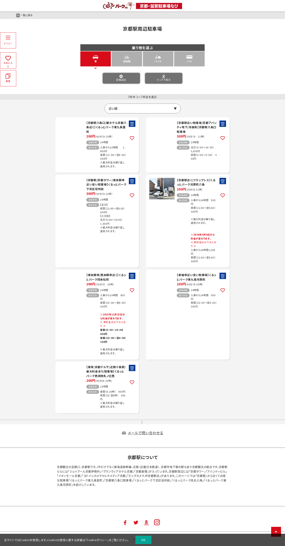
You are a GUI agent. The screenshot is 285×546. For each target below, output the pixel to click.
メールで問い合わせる (145, 433)
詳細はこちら (97, 145)
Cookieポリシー (97, 540)
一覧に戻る (24, 15)
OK (143, 540)
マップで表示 (164, 78)
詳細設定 (121, 78)
